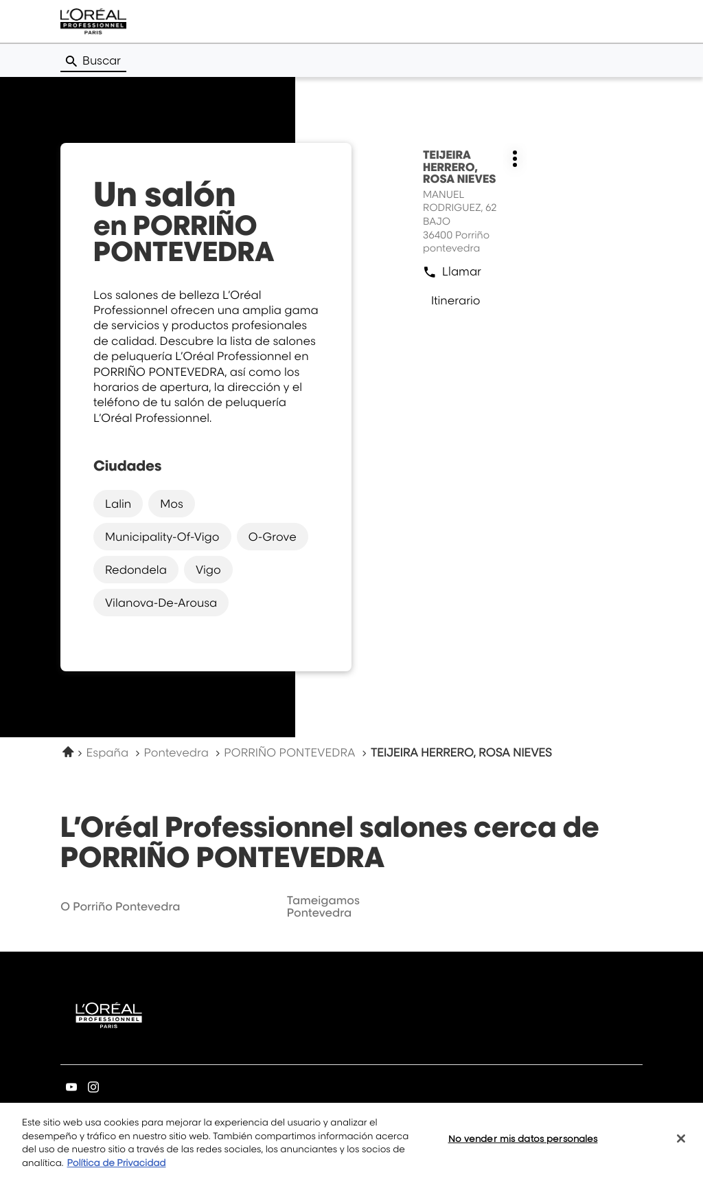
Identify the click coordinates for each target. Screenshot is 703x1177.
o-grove (273, 536)
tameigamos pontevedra (323, 906)
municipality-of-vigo (162, 536)
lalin (118, 504)
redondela (136, 569)
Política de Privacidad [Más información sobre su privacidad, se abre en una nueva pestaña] (116, 1168)
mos (171, 504)
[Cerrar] (681, 1143)
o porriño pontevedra (120, 906)
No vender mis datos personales (523, 1143)
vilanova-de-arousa (161, 602)
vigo (208, 569)
